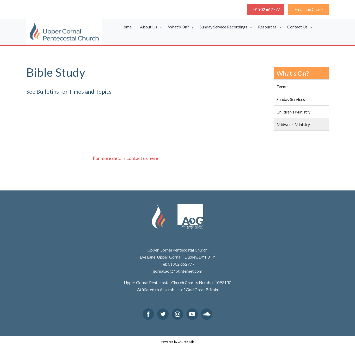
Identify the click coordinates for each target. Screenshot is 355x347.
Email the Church (310, 9)
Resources (267, 26)
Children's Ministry (293, 111)
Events (283, 86)
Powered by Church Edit (177, 341)
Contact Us (297, 26)
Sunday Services (291, 99)
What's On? (178, 26)
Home (126, 26)
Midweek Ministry (293, 124)
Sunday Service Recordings (223, 26)
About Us (148, 26)
